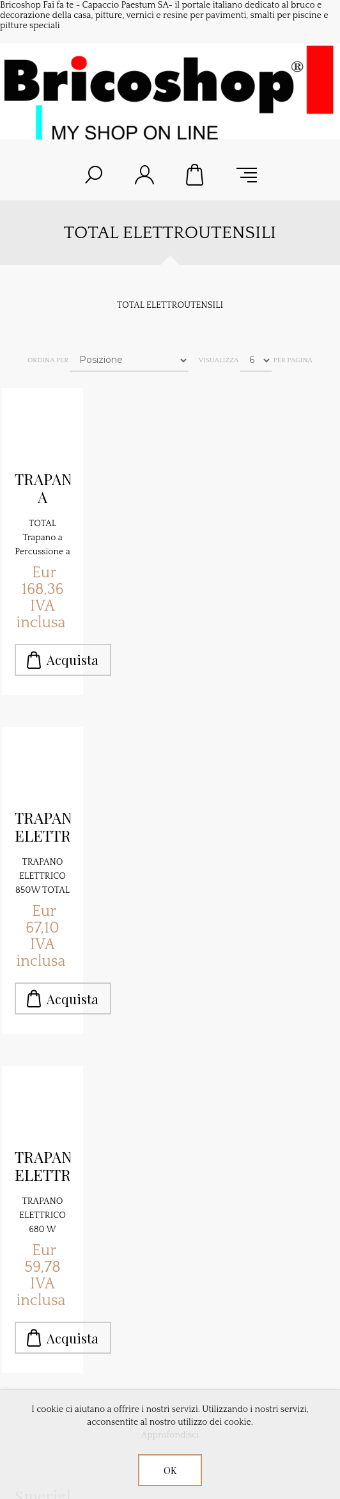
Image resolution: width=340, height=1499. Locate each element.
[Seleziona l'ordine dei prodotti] (129, 360)
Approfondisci (170, 1435)
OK (170, 1470)
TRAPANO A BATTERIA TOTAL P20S (43, 488)
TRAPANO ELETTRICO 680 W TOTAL (43, 1166)
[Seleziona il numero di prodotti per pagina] (256, 360)
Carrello (195, 175)
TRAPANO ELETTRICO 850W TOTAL (43, 827)
